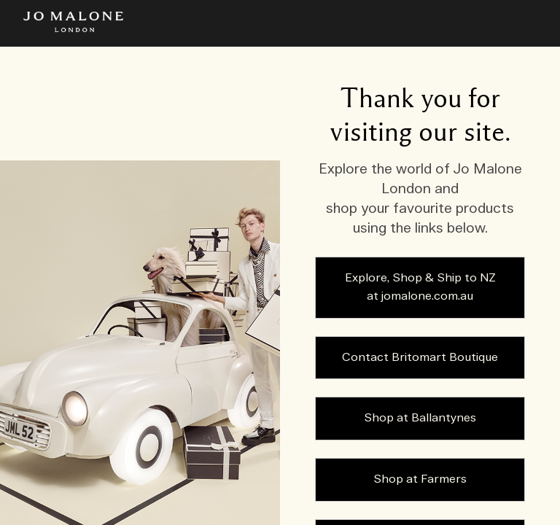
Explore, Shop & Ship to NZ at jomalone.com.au (420, 288)
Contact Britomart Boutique (420, 357)
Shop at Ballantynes (420, 418)
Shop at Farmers (420, 479)
